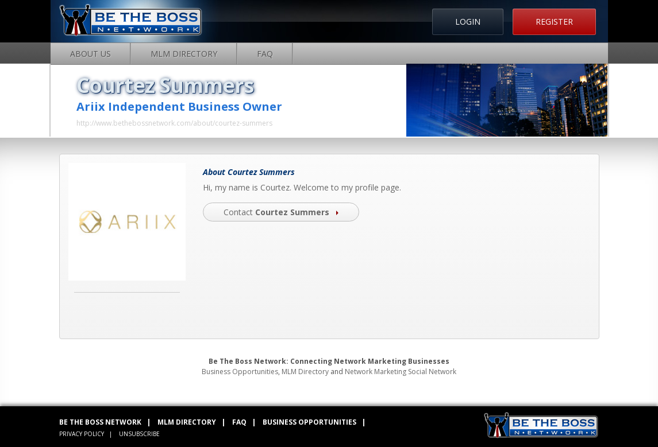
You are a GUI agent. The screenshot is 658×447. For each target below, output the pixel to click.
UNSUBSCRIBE (139, 434)
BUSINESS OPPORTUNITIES (309, 422)
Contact (281, 212)
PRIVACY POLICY (81, 434)
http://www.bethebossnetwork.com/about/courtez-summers (174, 123)
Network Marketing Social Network (400, 371)
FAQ (265, 53)
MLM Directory (184, 53)
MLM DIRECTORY (186, 422)
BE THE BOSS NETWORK (100, 422)
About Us (90, 53)
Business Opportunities (240, 371)
